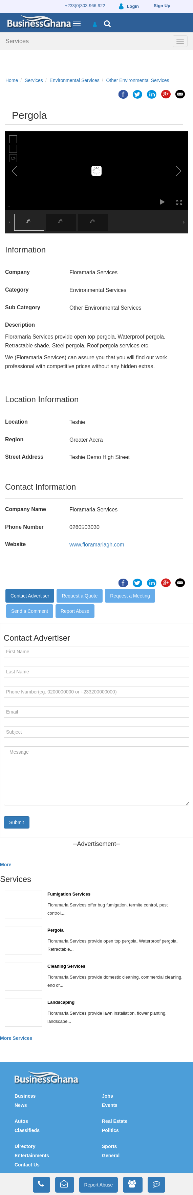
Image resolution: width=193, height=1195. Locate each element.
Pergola (55, 930)
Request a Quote (80, 596)
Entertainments (32, 1155)
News (21, 1105)
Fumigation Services (68, 894)
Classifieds (27, 1130)
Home (11, 80)
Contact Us (27, 1164)
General (111, 1155)
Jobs (107, 1096)
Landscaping (60, 1002)
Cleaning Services (66, 966)
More (5, 864)
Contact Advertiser (29, 596)
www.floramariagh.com (96, 544)
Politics (110, 1130)
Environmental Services (75, 80)
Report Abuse (75, 611)
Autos (21, 1121)
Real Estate (114, 1121)
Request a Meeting (130, 596)
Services (17, 41)
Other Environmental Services (137, 80)
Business (25, 1096)
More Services (16, 1038)
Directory (25, 1146)
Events (109, 1105)
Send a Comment (29, 611)
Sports (109, 1146)
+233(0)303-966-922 (85, 5)
